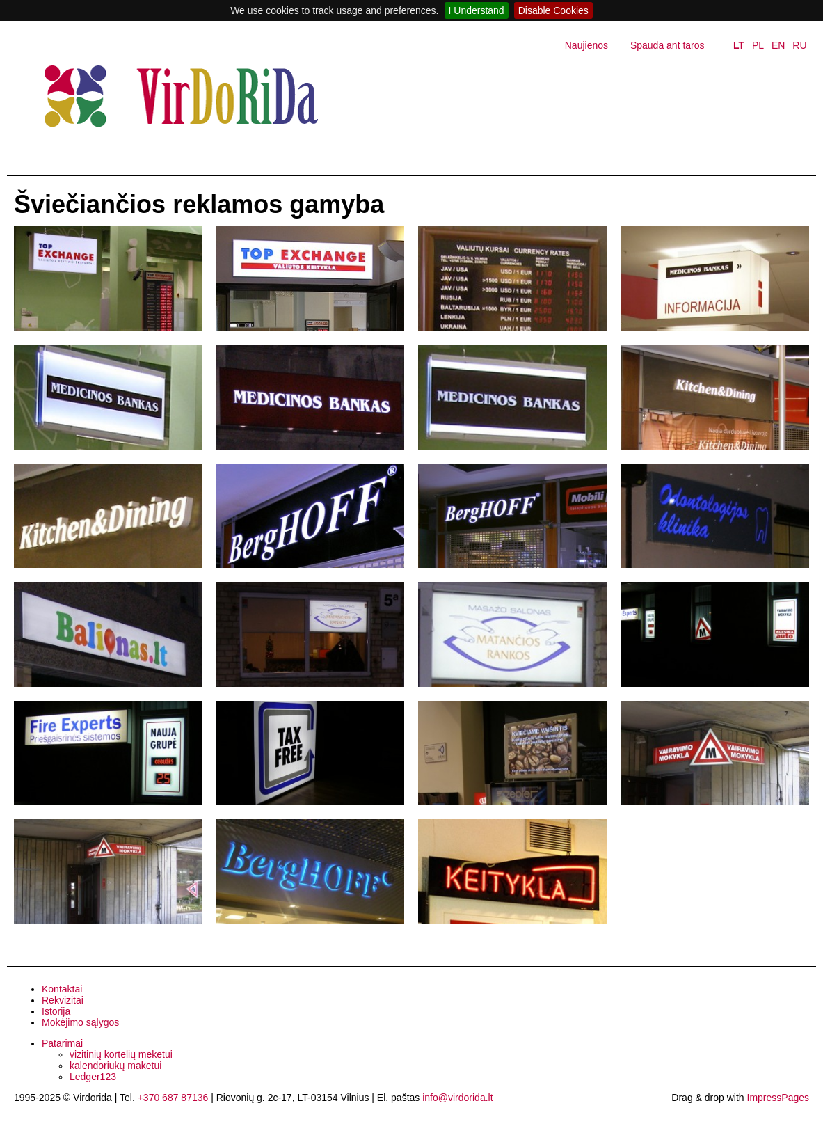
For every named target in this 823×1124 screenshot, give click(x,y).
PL (758, 45)
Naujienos (586, 45)
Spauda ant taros (667, 45)
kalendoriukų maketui (115, 1065)
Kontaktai (62, 989)
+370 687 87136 (173, 1097)
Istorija (56, 1011)
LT (738, 45)
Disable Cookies (553, 10)
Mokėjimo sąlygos (80, 1022)
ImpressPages (778, 1097)
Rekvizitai (62, 1000)
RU (799, 45)
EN (778, 45)
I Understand (476, 10)
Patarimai (62, 1043)
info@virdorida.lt (457, 1097)
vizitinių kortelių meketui (121, 1054)
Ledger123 (93, 1076)
